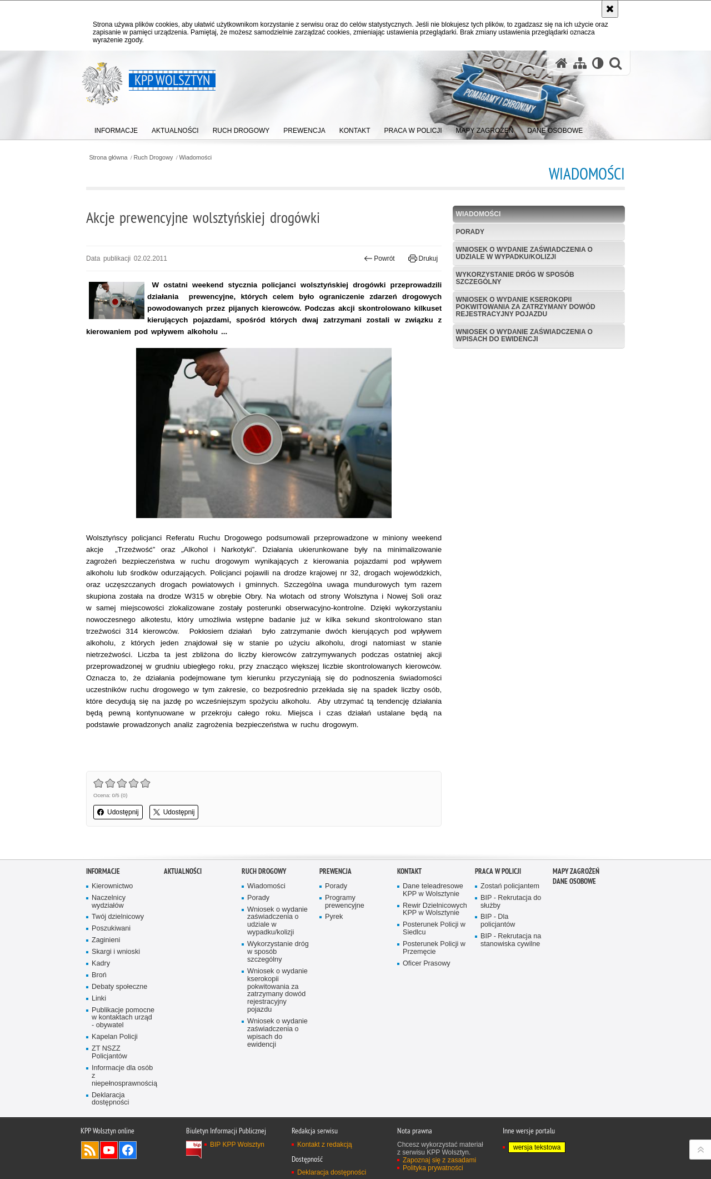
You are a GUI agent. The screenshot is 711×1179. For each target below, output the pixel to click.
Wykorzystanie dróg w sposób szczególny (515, 278)
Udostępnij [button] (118, 812)
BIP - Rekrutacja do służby (510, 901)
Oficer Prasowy (426, 963)
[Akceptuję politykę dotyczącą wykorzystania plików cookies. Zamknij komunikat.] (610, 9)
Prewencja (335, 871)
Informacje (103, 871)
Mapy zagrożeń (576, 871)
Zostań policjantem (509, 886)
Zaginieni (106, 940)
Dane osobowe (574, 881)
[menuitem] (116, 128)
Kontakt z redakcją (324, 1144)
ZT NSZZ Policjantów (109, 1052)
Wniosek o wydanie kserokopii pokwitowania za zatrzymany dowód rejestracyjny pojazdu (525, 307)
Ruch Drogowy (153, 158)
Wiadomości (195, 158)
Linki (99, 998)
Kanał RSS (90, 1150)
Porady (470, 232)
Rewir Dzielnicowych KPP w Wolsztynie (435, 909)
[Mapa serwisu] (580, 63)
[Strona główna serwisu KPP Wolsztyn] (561, 63)
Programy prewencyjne (344, 901)
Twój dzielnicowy (118, 917)
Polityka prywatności (433, 1168)
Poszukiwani (111, 928)
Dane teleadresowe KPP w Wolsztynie (433, 890)
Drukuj (423, 258)
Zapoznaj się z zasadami (439, 1160)
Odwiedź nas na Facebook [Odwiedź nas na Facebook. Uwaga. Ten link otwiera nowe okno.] (128, 1150)
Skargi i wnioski (116, 952)
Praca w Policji (498, 871)
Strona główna (108, 158)
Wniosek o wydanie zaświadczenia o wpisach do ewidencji (524, 335)
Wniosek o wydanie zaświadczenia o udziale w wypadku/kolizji (524, 253)
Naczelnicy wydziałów (109, 901)
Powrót (379, 258)
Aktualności (183, 871)
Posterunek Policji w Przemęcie (434, 948)
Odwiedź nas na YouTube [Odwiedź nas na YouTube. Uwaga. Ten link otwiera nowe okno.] (109, 1150)
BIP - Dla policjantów (497, 920)
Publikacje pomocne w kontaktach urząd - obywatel (123, 1018)
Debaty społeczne (119, 987)
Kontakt (409, 871)
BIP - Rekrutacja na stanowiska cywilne (510, 940)
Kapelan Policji (115, 1037)
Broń (99, 975)
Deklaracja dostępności (110, 1099)
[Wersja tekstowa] (598, 63)
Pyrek (334, 917)
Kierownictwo (112, 886)
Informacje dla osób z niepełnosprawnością (124, 1075)
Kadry (101, 963)
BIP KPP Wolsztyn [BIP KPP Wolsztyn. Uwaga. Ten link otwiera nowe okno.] (237, 1144)
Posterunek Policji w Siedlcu (434, 928)
